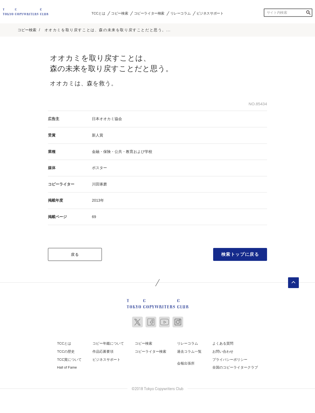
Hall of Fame (67, 367)
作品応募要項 (102, 351)
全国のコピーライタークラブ (235, 367)
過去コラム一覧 (189, 351)
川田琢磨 (99, 184)
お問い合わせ (222, 351)
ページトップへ (293, 282)
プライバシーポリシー (229, 360)
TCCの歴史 (66, 351)
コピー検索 (119, 13)
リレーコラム (180, 13)
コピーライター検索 (149, 13)
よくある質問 (222, 343)
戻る (75, 254)
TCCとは (98, 13)
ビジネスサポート (210, 13)
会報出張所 (186, 363)
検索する (308, 13)
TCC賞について (69, 360)
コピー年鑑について (108, 343)
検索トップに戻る (240, 254)
